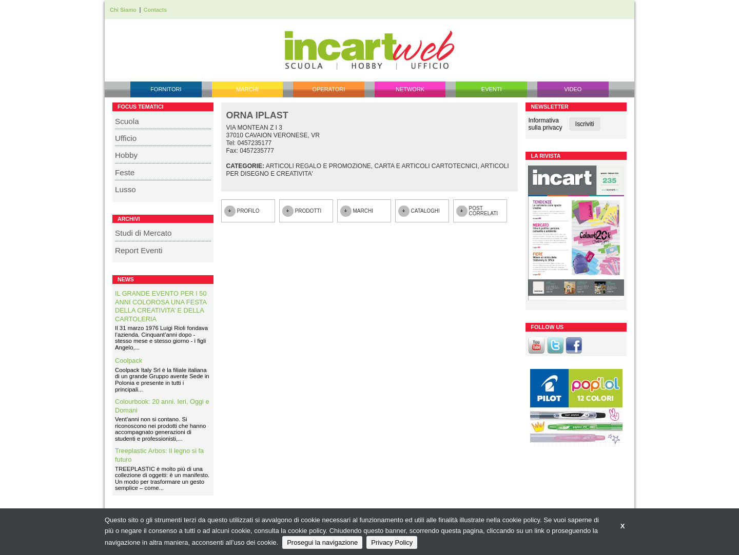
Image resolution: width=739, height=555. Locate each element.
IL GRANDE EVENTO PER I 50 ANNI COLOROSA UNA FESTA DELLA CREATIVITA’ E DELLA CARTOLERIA (161, 306)
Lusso (125, 189)
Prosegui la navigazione (322, 542)
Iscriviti (584, 124)
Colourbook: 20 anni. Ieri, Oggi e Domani (162, 406)
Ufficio (126, 138)
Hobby (126, 155)
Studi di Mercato (143, 233)
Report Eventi (139, 250)
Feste (124, 172)
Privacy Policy (392, 542)
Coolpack (128, 360)
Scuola (127, 121)
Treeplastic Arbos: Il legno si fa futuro (159, 455)
